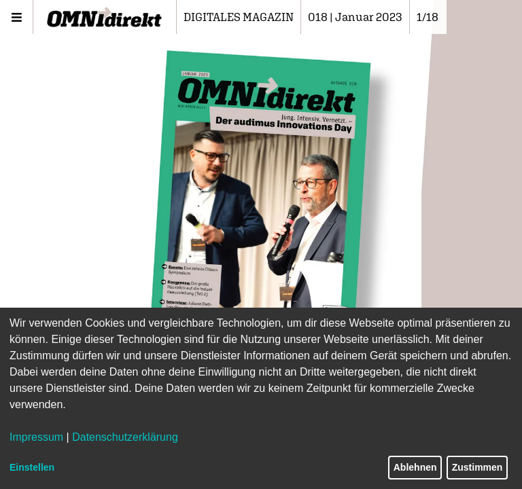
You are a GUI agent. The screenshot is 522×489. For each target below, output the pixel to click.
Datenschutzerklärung (125, 437)
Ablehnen (415, 467)
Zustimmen (477, 467)
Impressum (36, 437)
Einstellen (32, 467)
